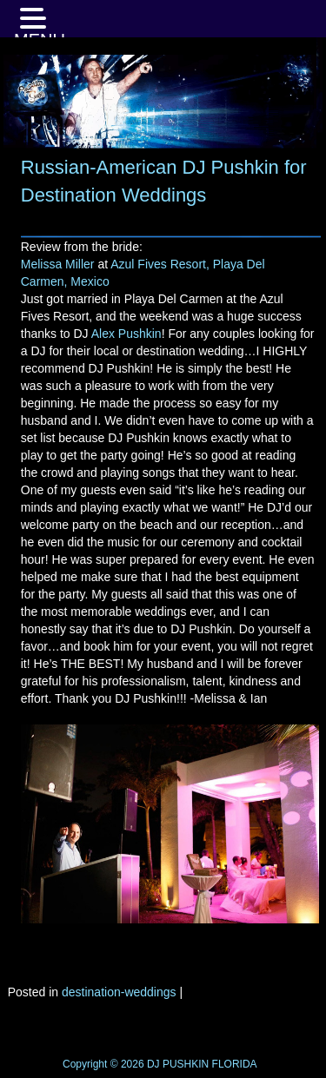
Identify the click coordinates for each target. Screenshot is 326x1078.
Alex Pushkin (126, 334)
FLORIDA (234, 1064)
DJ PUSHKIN (177, 1064)
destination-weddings (119, 992)
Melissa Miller (58, 264)
